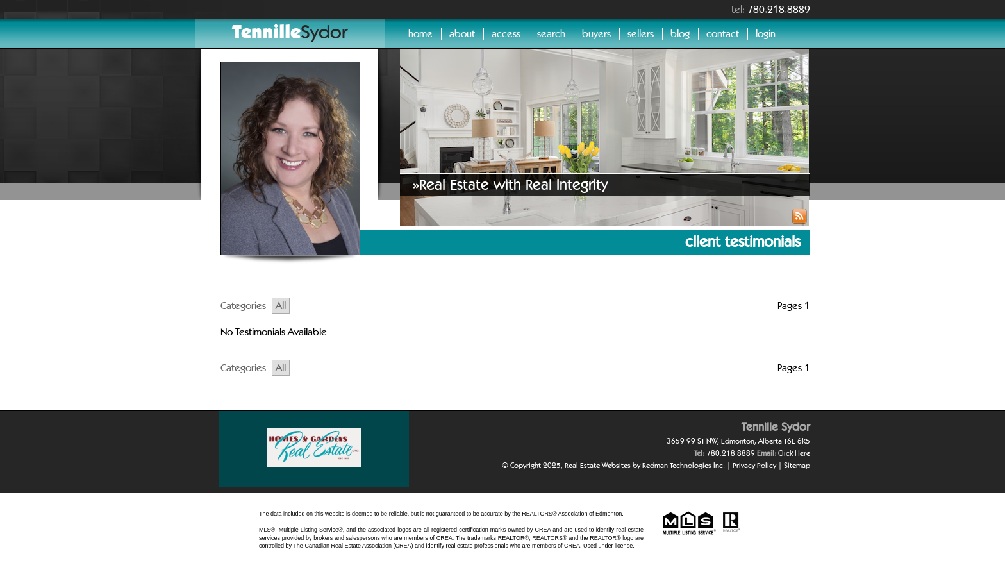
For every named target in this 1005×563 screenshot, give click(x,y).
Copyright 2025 (535, 465)
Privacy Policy (754, 465)
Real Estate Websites (598, 465)
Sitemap (797, 465)
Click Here (794, 453)
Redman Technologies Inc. (683, 465)
